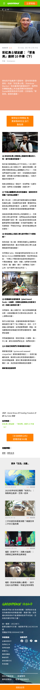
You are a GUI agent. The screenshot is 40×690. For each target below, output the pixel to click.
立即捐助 (30, 3)
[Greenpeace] (13, 6)
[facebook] (22, 641)
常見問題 (5, 664)
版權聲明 (21, 676)
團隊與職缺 (6, 654)
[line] (31, 641)
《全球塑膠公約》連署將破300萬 (20, 437)
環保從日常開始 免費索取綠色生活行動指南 (20, 121)
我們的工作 (6, 644)
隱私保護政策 (8, 676)
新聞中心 (5, 651)
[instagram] (26, 641)
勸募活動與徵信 (22, 679)
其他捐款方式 (7, 661)
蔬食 (4, 453)
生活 (10, 48)
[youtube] (36, 641)
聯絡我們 (5, 657)
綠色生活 (10, 453)
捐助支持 (20, 687)
